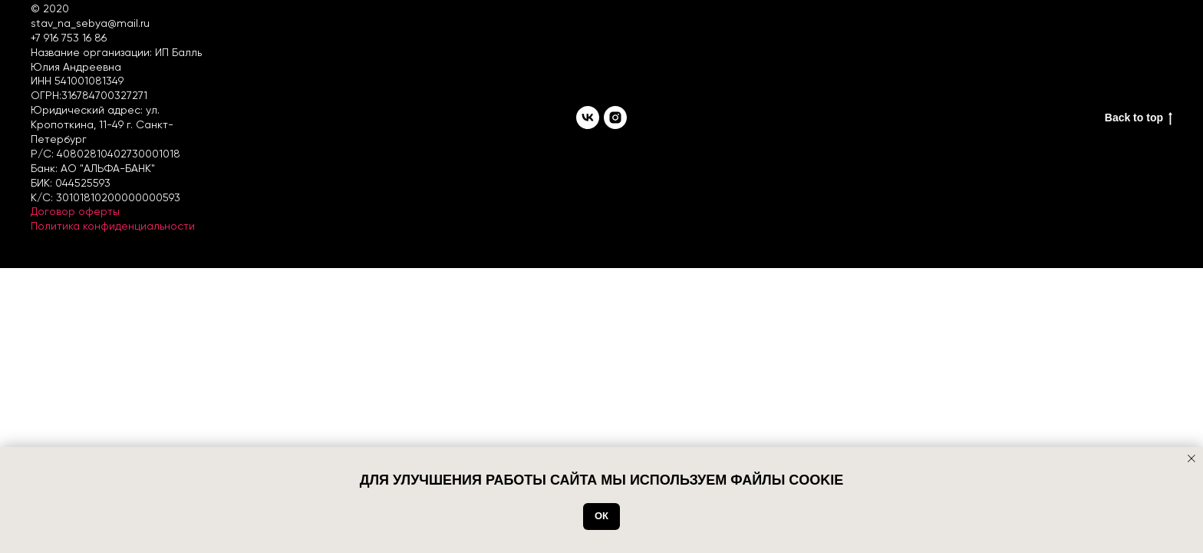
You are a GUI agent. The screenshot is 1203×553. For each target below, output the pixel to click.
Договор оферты (75, 211)
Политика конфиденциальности (113, 226)
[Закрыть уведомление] (1191, 458)
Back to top (1138, 118)
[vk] (587, 117)
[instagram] (615, 117)
